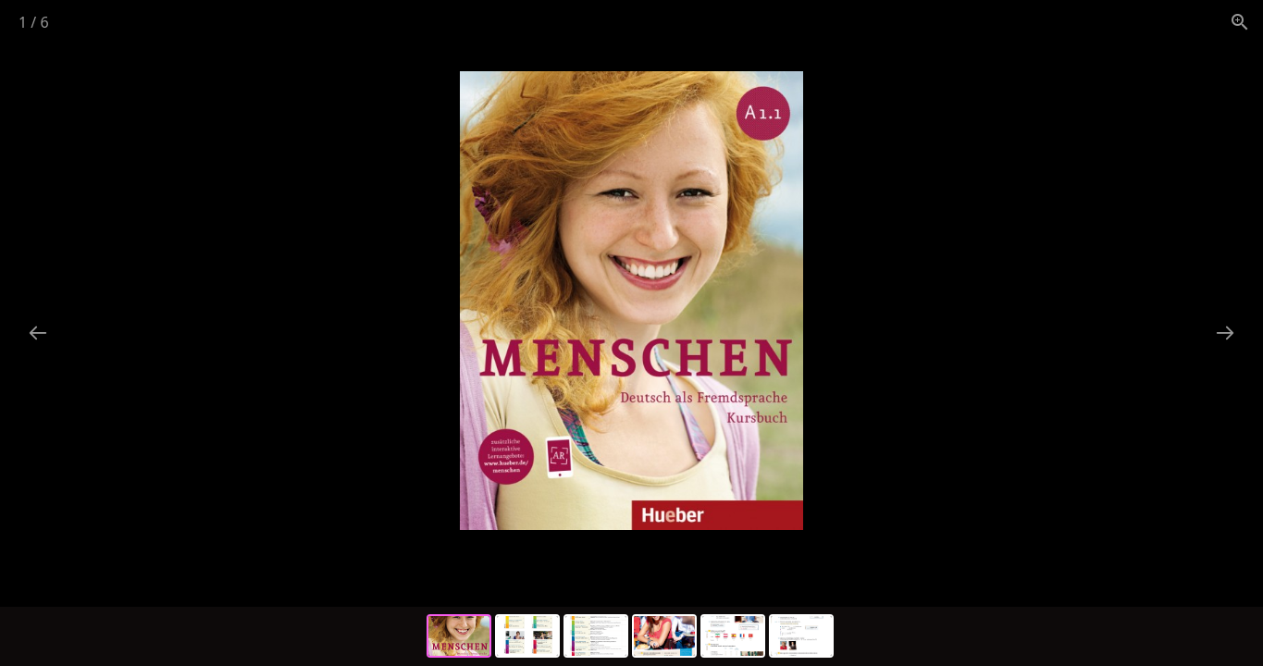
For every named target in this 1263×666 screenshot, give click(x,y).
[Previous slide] (38, 332)
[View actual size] (1240, 21)
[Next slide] (1225, 332)
